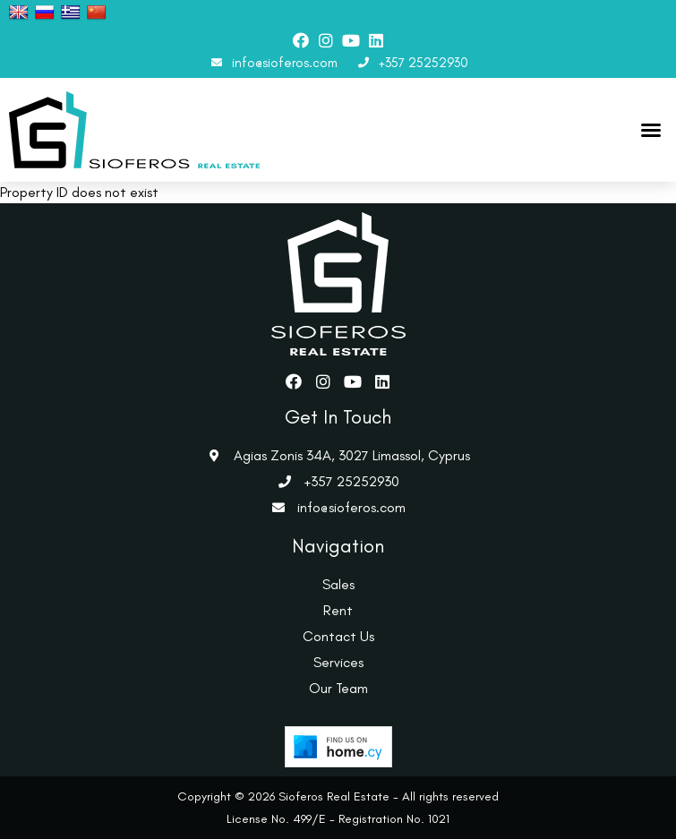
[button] (651, 130)
